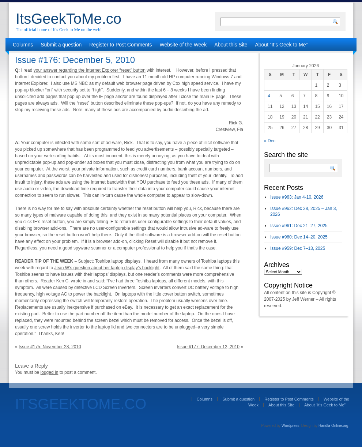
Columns (23, 45)
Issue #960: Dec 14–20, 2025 (299, 237)
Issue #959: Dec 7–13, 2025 (297, 248)
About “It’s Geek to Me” (281, 45)
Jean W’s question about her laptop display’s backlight (106, 267)
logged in (50, 372)
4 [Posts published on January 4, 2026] (269, 95)
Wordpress (290, 426)
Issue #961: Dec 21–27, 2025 (299, 225)
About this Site (230, 45)
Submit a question (61, 45)
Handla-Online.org (333, 426)
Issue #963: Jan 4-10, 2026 (296, 197)
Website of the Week (183, 45)
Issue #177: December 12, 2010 (208, 346)
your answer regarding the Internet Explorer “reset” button (90, 70)
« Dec (269, 140)
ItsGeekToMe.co (68, 19)
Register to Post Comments (120, 45)
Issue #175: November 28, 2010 (50, 346)
